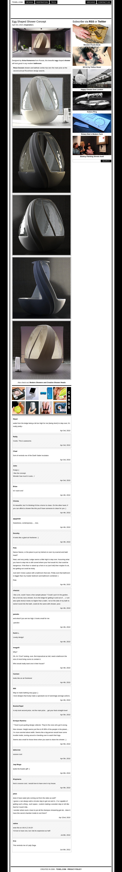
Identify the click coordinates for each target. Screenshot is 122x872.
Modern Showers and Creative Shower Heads (48, 382)
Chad (15, 451)
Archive (91, 2)
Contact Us (104, 2)
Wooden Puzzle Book (91, 45)
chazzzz (16, 590)
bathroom (37, 63)
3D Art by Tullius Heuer (92, 67)
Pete (15, 548)
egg (56, 60)
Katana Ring (92, 112)
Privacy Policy (75, 869)
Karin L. (16, 633)
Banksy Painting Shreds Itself (92, 156)
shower (67, 60)
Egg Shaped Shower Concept (29, 21)
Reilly (15, 437)
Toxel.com (17, 2)
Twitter (102, 21)
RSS (91, 21)
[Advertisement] (61, 12)
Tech (53, 2)
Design (29, 2)
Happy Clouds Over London (92, 89)
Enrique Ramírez (19, 721)
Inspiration (42, 2)
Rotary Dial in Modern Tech (92, 134)
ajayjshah (17, 519)
